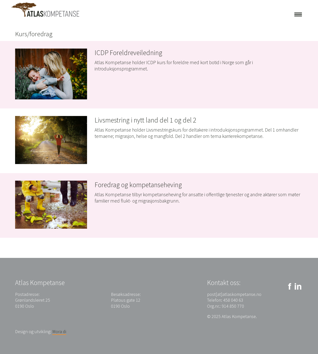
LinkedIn (298, 286)
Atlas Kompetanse (45, 10)
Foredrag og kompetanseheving (138, 184)
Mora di (59, 331)
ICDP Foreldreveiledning (128, 52)
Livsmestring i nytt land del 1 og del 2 (145, 120)
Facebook (288, 286)
